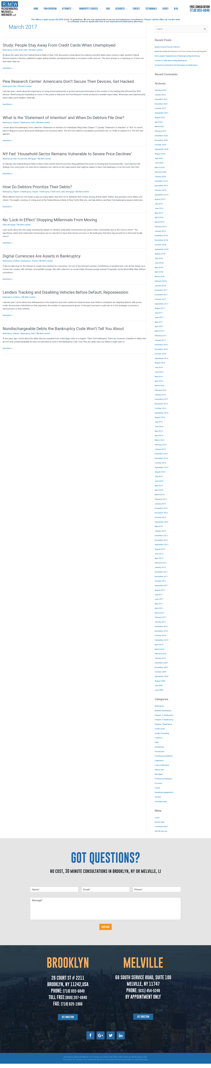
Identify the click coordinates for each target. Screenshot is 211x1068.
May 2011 (159, 608)
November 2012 (162, 544)
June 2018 (159, 267)
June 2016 (159, 376)
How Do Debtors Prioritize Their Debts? (37, 186)
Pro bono (159, 787)
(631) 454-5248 (148, 994)
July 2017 (159, 317)
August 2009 (160, 685)
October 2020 (161, 149)
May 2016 (159, 381)
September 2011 (162, 590)
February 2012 (161, 567)
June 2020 (159, 167)
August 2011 (160, 594)
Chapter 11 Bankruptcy (165, 719)
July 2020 (159, 162)
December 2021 (162, 103)
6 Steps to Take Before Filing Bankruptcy (173, 65)
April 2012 (159, 562)
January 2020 (161, 181)
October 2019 (161, 194)
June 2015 (159, 431)
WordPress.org (161, 835)
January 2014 (161, 508)
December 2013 (162, 512)
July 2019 (159, 208)
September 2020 (162, 153)
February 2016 (161, 394)
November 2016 (162, 353)
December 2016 (162, 349)
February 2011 (161, 621)
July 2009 (159, 690)
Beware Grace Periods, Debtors (168, 47)
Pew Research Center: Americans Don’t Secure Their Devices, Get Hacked (68, 81)
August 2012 (160, 553)
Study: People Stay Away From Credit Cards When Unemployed (59, 45)
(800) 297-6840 (76, 1001)
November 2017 (162, 299)
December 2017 (162, 294)
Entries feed (160, 826)
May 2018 (159, 272)
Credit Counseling (162, 737)
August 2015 (160, 421)
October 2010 (161, 639)
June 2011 (159, 603)
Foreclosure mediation (165, 760)
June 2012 (159, 558)
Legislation (159, 765)
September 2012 (162, 549)
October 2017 (161, 303)
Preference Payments (164, 783)
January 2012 (161, 571)
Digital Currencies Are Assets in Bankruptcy (41, 256)
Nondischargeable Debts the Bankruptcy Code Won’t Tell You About (63, 328)
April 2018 (159, 276)
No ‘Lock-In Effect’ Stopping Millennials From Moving (50, 219)
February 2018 (161, 285)
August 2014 (160, 476)
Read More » (8, 68)
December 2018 (162, 240)
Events (165, 8)
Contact (136, 8)
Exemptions (27, 261)
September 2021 (162, 117)
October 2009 (161, 676)
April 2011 (159, 612)
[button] (68, 1021)
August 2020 (160, 158)
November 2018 (162, 244)
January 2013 (161, 535)
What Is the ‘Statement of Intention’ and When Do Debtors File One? (63, 117)
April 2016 (159, 385)
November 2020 (162, 144)
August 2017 (160, 312)
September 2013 (162, 526)
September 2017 (162, 308)
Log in (157, 822)
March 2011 (160, 617)
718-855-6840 (174, 19)
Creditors (17, 261)
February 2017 (161, 340)
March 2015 (160, 444)
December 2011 (162, 576)
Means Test (160, 774)
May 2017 (159, 326)
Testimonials (151, 8)
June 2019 (159, 212)
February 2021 (161, 135)
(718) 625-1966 (72, 1008)
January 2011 (161, 626)
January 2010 (161, 662)
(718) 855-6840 (200, 10)
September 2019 (162, 199)
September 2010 (162, 644)
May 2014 (159, 490)
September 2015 (162, 417)
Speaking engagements (165, 796)
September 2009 (162, 680)
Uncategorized (161, 806)
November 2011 (162, 581)
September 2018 (162, 253)
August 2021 (160, 122)
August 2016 (160, 367)
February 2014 (161, 503)
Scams (158, 792)
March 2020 (160, 171)
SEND (105, 931)
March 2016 (160, 390)
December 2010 (162, 630)
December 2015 (162, 403)
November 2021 (162, 108)
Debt (27, 50)
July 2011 (159, 599)
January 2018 (161, 290)
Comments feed (162, 831)
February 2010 (161, 658)
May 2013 (159, 530)
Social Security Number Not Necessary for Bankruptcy (179, 69)
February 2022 (161, 94)
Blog (176, 8)
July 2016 (159, 371)
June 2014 (159, 485)
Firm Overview (50, 8)
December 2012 (162, 540)
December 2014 (162, 458)
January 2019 (161, 235)
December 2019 (162, 185)
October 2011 (161, 585)
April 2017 (159, 330)
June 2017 (159, 321)
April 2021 (159, 126)
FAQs (108, 8)
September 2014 (162, 471)
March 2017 (160, 335)
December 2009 (162, 667)
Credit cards (18, 50)
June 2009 (159, 694)
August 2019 (160, 203)
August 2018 (160, 258)
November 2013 (162, 517)
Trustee (37, 261)
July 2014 (159, 480)
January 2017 (161, 344)
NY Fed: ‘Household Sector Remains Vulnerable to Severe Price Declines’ (67, 153)
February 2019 (161, 231)
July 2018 (159, 262)
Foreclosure (23, 158)
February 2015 (161, 449)
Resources (121, 8)
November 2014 (162, 462)
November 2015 (162, 408)
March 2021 (160, 131)
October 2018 (161, 249)
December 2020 (162, 140)
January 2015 (161, 453)
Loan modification (163, 769)
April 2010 (159, 649)
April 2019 (159, 221)
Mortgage (34, 158)
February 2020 (161, 176)
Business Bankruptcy (164, 715)
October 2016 (161, 358)
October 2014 (161, 467)
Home (36, 8)
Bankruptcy (7, 50)
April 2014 (159, 494)
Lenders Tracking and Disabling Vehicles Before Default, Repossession (65, 292)
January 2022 (161, 99)
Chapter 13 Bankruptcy (23, 191)
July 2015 (159, 426)
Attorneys (68, 8)
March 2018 (160, 281)
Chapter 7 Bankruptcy (22, 122)
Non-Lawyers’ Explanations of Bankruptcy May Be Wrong (180, 60)
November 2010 (162, 635)
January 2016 (161, 399)
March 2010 (160, 653)
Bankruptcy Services (90, 8)
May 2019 (159, 217)
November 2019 (162, 190)
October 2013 (161, 521)
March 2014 (160, 499)
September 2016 (162, 362)
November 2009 (162, 671)
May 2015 (159, 435)
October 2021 (161, 112)
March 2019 (160, 226)
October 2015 (161, 412)
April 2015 (159, 440)
